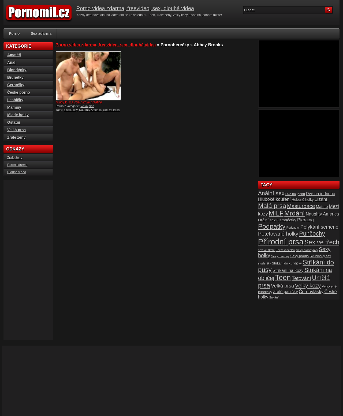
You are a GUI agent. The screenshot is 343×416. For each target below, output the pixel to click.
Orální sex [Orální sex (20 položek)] (266, 220)
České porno (18, 92)
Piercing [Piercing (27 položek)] (305, 219)
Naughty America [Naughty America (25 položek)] (322, 213)
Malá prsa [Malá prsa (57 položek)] (272, 205)
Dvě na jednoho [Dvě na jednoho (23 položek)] (320, 193)
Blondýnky (17, 70)
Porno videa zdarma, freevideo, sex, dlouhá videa (135, 8)
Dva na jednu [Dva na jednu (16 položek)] (295, 194)
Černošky (15, 85)
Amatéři (14, 55)
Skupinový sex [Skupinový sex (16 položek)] (320, 256)
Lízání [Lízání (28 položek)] (321, 199)
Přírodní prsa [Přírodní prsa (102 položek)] (281, 241)
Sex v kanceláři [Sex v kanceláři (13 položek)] (285, 250)
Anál (11, 62)
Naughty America (90, 109)
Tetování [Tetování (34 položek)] (301, 278)
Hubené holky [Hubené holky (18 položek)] (303, 200)
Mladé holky (18, 115)
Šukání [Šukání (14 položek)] (273, 297)
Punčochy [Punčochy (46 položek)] (312, 233)
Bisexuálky (70, 109)
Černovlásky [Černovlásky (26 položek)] (311, 291)
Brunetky (15, 77)
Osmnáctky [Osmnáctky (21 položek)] (286, 220)
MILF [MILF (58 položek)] (276, 213)
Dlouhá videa (16, 172)
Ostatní (13, 122)
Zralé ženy (16, 137)
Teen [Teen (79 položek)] (283, 278)
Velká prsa (87, 106)
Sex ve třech (111, 109)
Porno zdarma (17, 165)
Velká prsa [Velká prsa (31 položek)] (282, 286)
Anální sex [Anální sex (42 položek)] (271, 193)
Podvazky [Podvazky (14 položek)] (293, 227)
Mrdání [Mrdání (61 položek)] (294, 213)
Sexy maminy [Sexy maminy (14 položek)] (280, 256)
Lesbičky (15, 100)
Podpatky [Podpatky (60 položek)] (271, 226)
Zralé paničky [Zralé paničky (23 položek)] (285, 291)
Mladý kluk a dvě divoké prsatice (79, 102)
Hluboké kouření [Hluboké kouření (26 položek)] (274, 199)
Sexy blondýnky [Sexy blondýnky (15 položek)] (307, 250)
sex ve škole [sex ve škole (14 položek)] (266, 250)
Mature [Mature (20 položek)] (322, 207)
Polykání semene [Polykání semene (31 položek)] (319, 227)
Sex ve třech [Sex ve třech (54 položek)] (321, 242)
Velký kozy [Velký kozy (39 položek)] (308, 286)
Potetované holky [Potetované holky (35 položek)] (278, 234)
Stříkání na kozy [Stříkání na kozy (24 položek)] (288, 270)
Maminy (14, 107)
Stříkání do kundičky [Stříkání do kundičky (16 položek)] (287, 263)
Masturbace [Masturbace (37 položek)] (301, 206)
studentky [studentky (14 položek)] (264, 263)
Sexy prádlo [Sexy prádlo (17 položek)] (299, 256)
